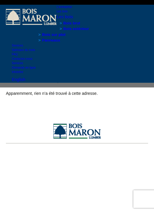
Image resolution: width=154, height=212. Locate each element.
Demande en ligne (24, 67)
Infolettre (17, 72)
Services (17, 45)
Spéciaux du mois (23, 50)
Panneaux (51, 40)
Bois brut (71, 23)
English (18, 79)
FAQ (15, 54)
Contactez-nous (22, 58)
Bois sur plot (53, 34)
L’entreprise (64, 7)
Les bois (62, 11)
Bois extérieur (76, 28)
